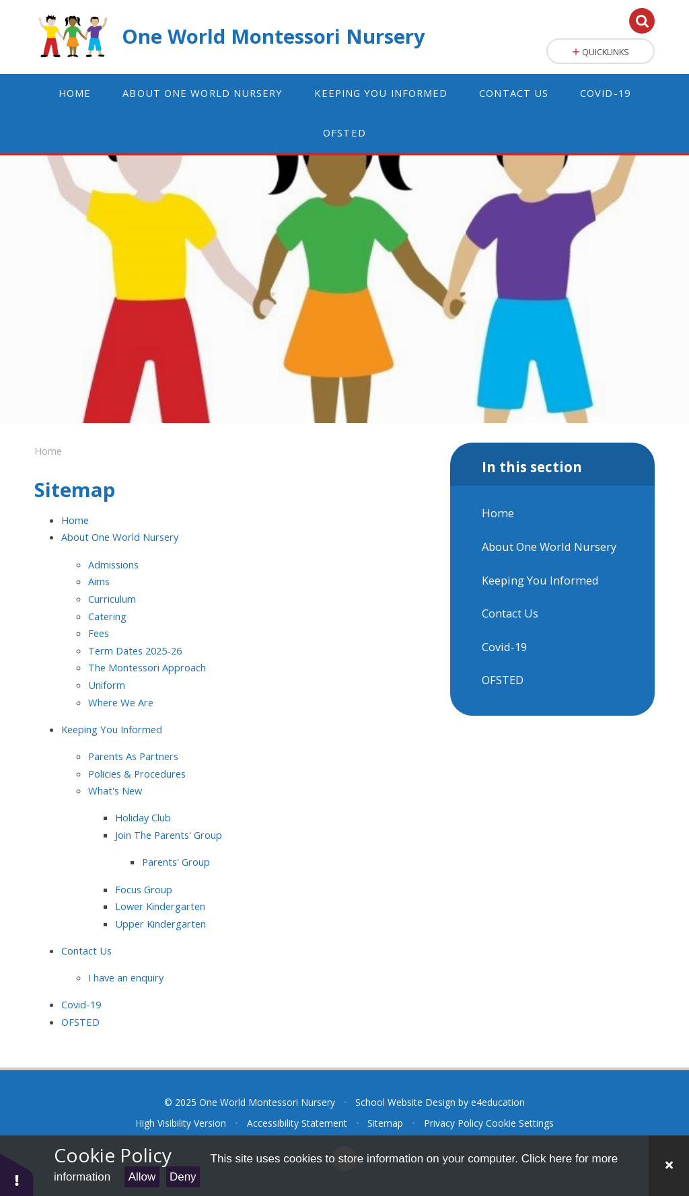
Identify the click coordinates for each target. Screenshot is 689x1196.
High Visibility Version (180, 1123)
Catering (107, 616)
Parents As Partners (133, 756)
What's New (115, 790)
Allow (142, 1176)
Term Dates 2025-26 (135, 650)
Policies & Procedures (137, 773)
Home (48, 450)
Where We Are (120, 702)
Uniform (106, 685)
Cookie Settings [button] (520, 1123)
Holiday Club (143, 817)
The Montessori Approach (147, 667)
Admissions (113, 564)
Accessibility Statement (297, 1123)
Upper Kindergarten (160, 923)
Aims (99, 581)
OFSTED (80, 1022)
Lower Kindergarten (160, 906)
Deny (183, 1176)
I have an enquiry (126, 977)
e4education (498, 1102)
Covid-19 (81, 1004)
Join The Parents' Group (168, 835)
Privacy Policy (453, 1123)
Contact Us (86, 950)
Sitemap (385, 1123)
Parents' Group (176, 861)
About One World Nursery (119, 537)
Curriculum (112, 598)
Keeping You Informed (111, 729)
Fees (98, 633)
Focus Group (143, 889)
